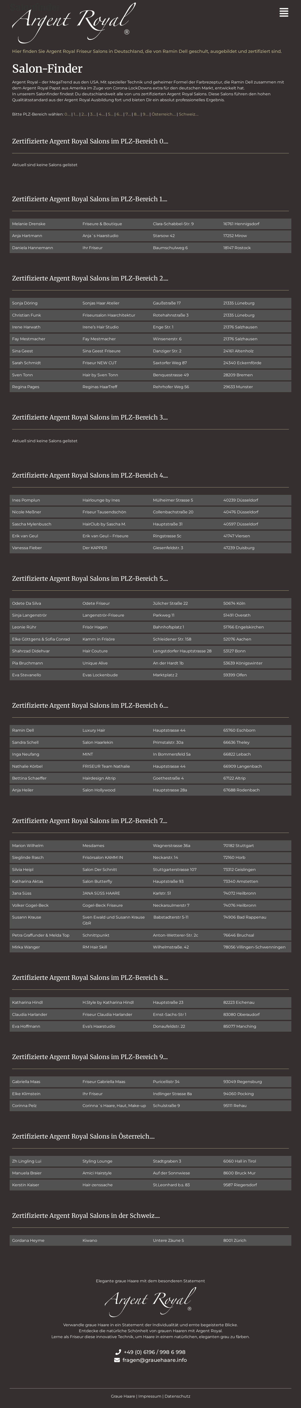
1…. (76, 114)
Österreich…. (164, 114)
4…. (102, 114)
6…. (119, 114)
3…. (93, 114)
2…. (84, 114)
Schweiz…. (188, 114)
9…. (146, 114)
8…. (137, 114)
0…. (67, 114)
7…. (128, 114)
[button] (221, 13)
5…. (110, 114)
